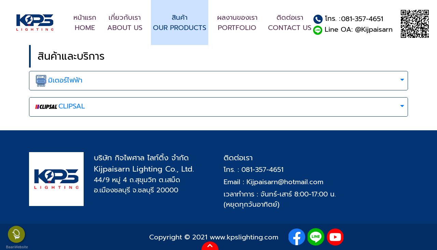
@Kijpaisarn (374, 29)
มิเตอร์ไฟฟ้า (58, 81)
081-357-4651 (362, 19)
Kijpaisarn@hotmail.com (284, 182)
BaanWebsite (16, 247)
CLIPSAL (59, 107)
